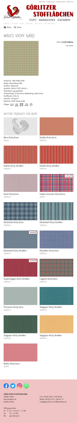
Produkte (15, 23)
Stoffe (22, 23)
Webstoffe (29, 23)
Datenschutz (61, 2)
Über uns (70, 2)
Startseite (42, 2)
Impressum (51, 2)
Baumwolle (38, 23)
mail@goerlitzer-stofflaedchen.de (53, 402)
